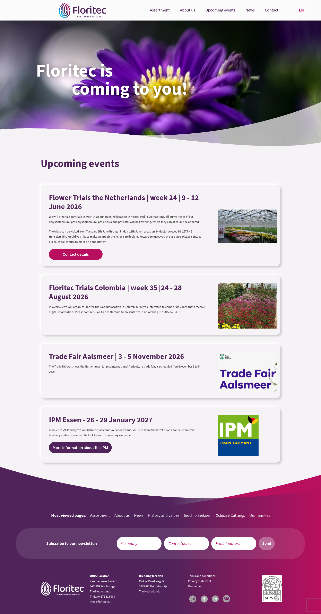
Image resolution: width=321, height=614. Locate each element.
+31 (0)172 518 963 (103, 596)
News (250, 10)
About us (187, 10)
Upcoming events (220, 10)
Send (266, 543)
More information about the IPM (80, 447)
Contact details (76, 254)
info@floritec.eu (100, 602)
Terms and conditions (201, 576)
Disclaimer (195, 586)
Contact (271, 10)
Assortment (160, 10)
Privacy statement (199, 581)
